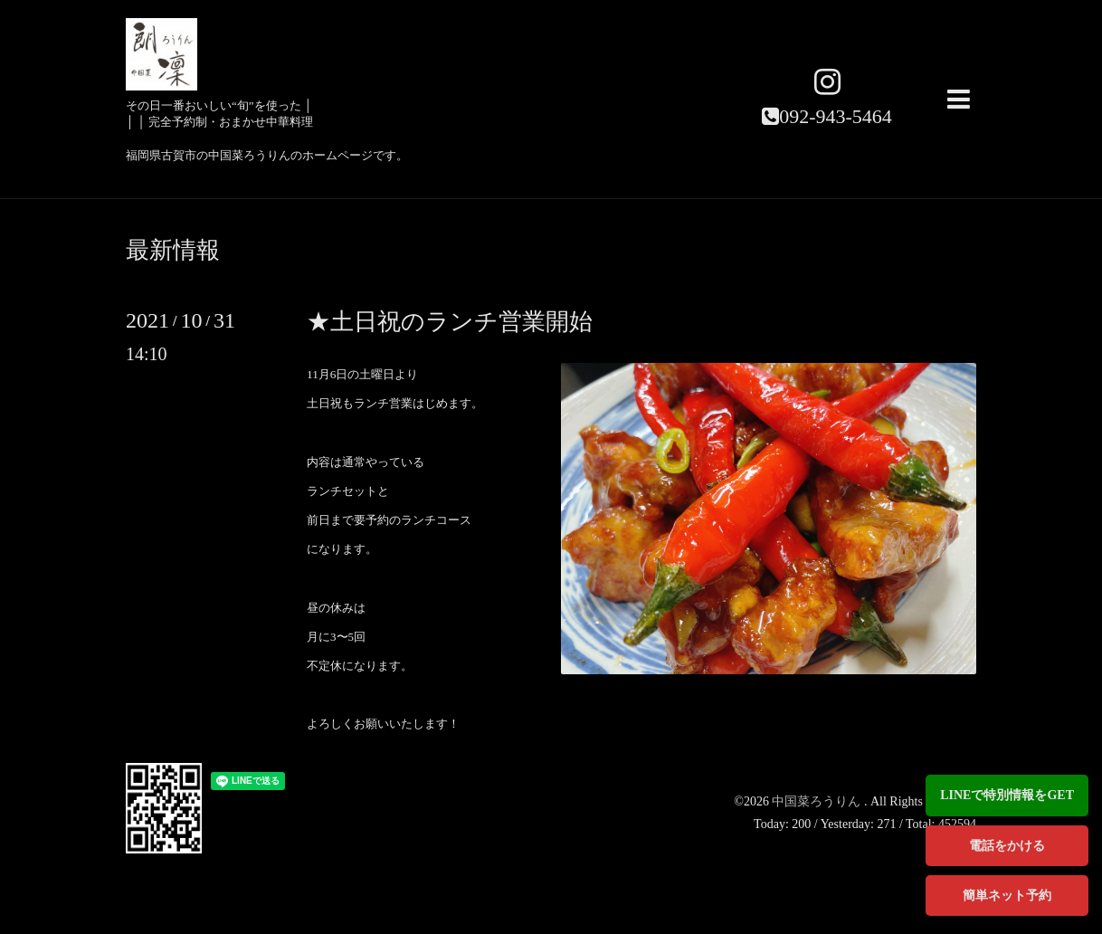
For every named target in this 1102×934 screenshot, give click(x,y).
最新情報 (173, 250)
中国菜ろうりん (818, 801)
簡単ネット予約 (1007, 895)
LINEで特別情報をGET (1007, 795)
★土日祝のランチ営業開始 (450, 322)
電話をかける (1007, 846)
